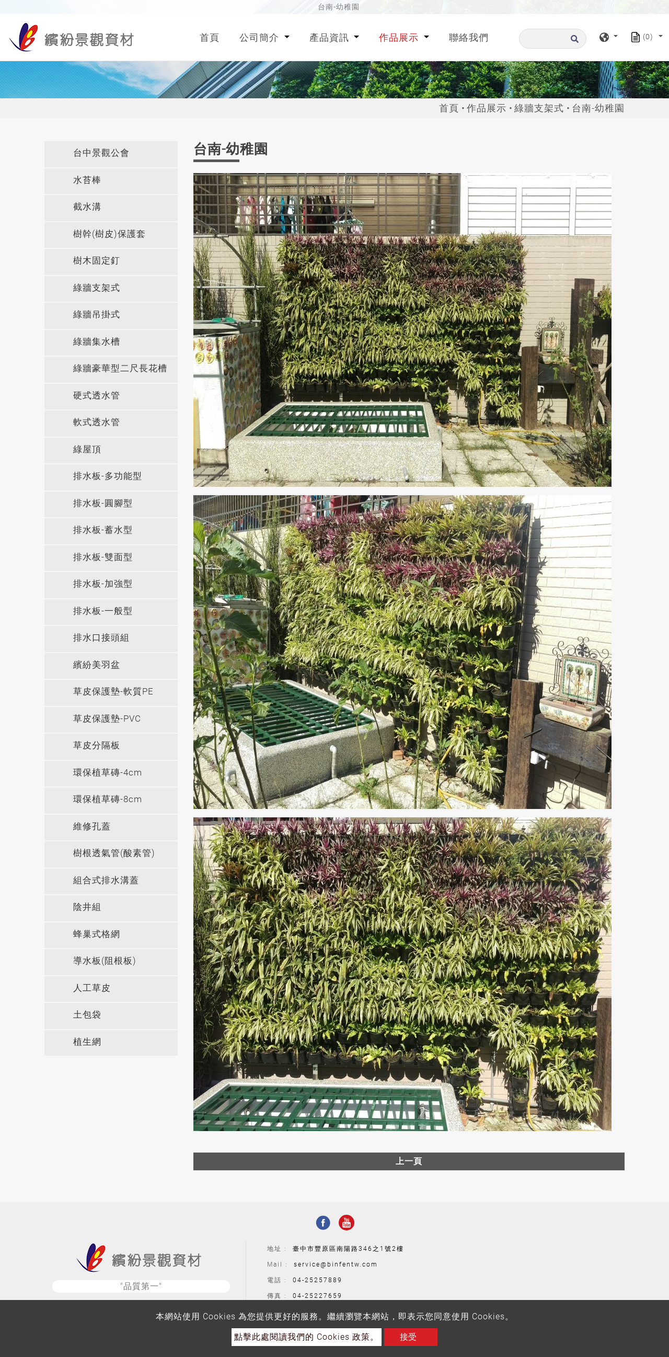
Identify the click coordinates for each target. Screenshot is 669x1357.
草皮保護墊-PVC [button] (107, 718)
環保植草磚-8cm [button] (107, 799)
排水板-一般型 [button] (103, 611)
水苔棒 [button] (87, 180)
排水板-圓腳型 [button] (103, 503)
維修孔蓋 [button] (92, 826)
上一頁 (409, 1161)
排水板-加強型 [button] (103, 583)
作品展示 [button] (400, 37)
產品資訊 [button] (330, 37)
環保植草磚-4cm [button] (107, 772)
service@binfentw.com (336, 1264)
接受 (408, 1337)
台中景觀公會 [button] (101, 152)
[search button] (573, 42)
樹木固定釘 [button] (96, 260)
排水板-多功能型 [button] (107, 476)
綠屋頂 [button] (87, 449)
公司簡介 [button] (260, 37)
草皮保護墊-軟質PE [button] (113, 691)
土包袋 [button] (87, 1014)
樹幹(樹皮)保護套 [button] (109, 234)
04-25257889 (317, 1280)
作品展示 (486, 107)
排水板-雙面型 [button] (103, 557)
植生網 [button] (87, 1041)
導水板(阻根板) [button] (104, 960)
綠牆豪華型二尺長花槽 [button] (120, 368)
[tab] (111, 154)
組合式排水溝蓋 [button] (106, 880)
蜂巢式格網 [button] (96, 934)
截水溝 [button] (87, 206)
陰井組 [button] (87, 907)
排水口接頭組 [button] (101, 637)
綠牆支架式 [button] (96, 287)
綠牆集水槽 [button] (96, 341)
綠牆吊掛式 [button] (96, 314)
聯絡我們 (469, 37)
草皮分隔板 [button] (96, 745)
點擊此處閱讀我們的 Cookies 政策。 (306, 1337)
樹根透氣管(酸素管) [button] (114, 853)
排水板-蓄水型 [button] (103, 529)
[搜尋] (552, 39)
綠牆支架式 (539, 107)
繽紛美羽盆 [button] (96, 664)
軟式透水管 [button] (96, 422)
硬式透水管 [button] (96, 395)
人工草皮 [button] (92, 988)
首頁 (212, 36)
